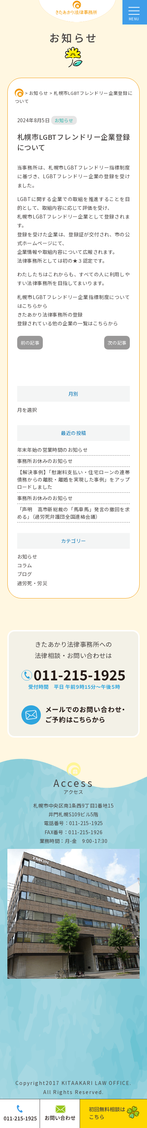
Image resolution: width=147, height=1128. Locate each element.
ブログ (24, 573)
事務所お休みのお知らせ (45, 460)
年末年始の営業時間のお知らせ (52, 449)
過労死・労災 (32, 583)
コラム (24, 565)
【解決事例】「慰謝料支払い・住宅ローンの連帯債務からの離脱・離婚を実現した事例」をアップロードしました (73, 479)
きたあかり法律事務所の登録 (50, 314)
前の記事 (30, 342)
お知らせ (27, 556)
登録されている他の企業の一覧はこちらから (67, 323)
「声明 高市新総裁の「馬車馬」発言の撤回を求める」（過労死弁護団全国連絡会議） (73, 513)
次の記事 (117, 342)
